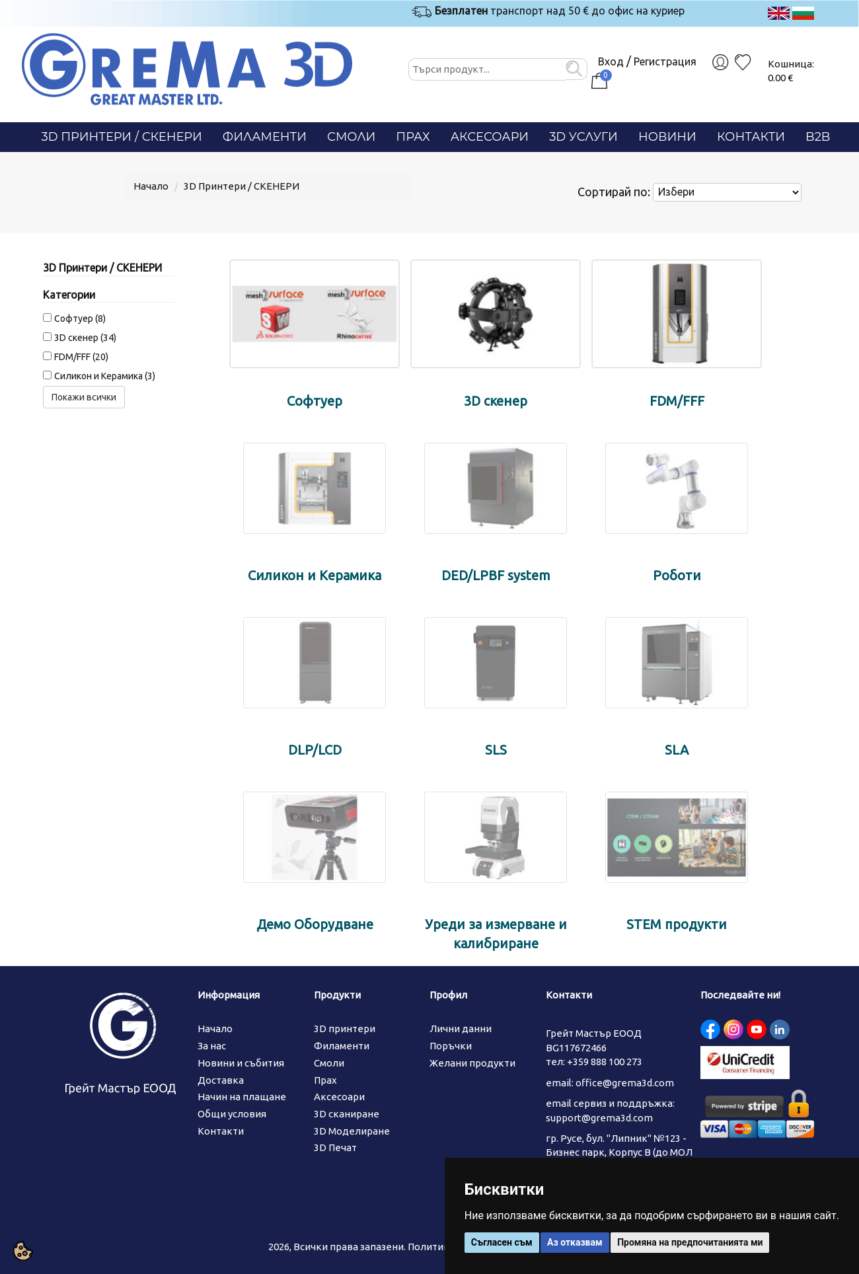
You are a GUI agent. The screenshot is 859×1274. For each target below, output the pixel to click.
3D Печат (335, 1147)
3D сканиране (346, 1113)
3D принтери (344, 1028)
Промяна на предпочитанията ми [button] (690, 1242)
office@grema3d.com (625, 1082)
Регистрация (665, 61)
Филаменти (265, 137)
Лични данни (461, 1028)
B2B (817, 137)
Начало (150, 186)
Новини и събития (241, 1062)
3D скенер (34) (85, 337)
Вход (611, 61)
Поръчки (451, 1045)
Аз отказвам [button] (575, 1242)
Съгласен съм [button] (502, 1242)
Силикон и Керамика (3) (104, 376)
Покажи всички (84, 397)
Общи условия (232, 1113)
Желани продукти (472, 1062)
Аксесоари (490, 137)
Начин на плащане (242, 1096)
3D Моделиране (352, 1131)
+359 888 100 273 (604, 1061)
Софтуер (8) (80, 318)
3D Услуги (583, 137)
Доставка (221, 1080)
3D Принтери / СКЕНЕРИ (122, 137)
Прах (413, 137)
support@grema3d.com (599, 1117)
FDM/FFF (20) (81, 357)
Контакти (751, 137)
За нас (212, 1045)
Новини (667, 137)
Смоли (351, 137)
